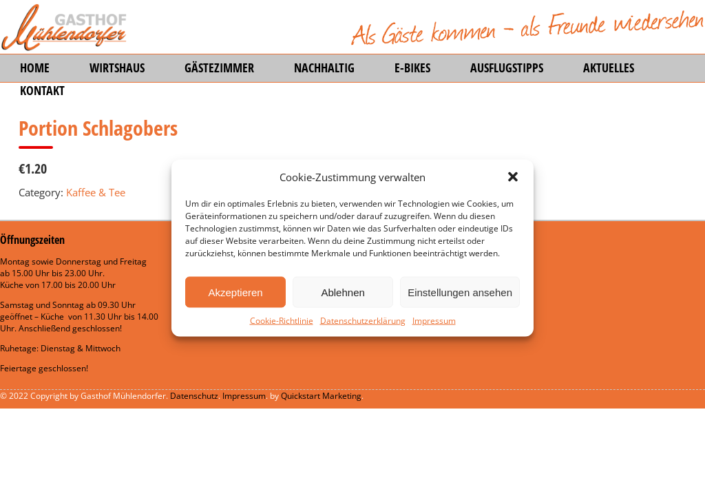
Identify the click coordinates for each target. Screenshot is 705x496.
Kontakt (42, 90)
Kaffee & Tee (95, 192)
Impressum (434, 321)
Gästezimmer (219, 67)
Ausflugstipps (506, 67)
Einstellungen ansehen (460, 292)
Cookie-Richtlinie (281, 321)
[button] (513, 177)
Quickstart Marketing (321, 396)
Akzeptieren (235, 292)
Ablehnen (342, 292)
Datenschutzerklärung (363, 321)
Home (35, 67)
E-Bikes (412, 67)
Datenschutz (194, 396)
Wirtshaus (117, 67)
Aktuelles (608, 67)
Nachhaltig (324, 67)
